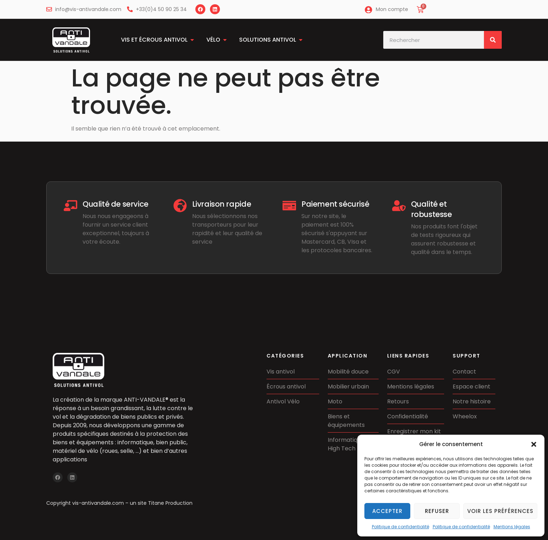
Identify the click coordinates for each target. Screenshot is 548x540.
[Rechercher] (493, 40)
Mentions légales (512, 527)
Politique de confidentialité (400, 527)
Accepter (387, 511)
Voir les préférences (500, 511)
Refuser (437, 511)
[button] (533, 444)
